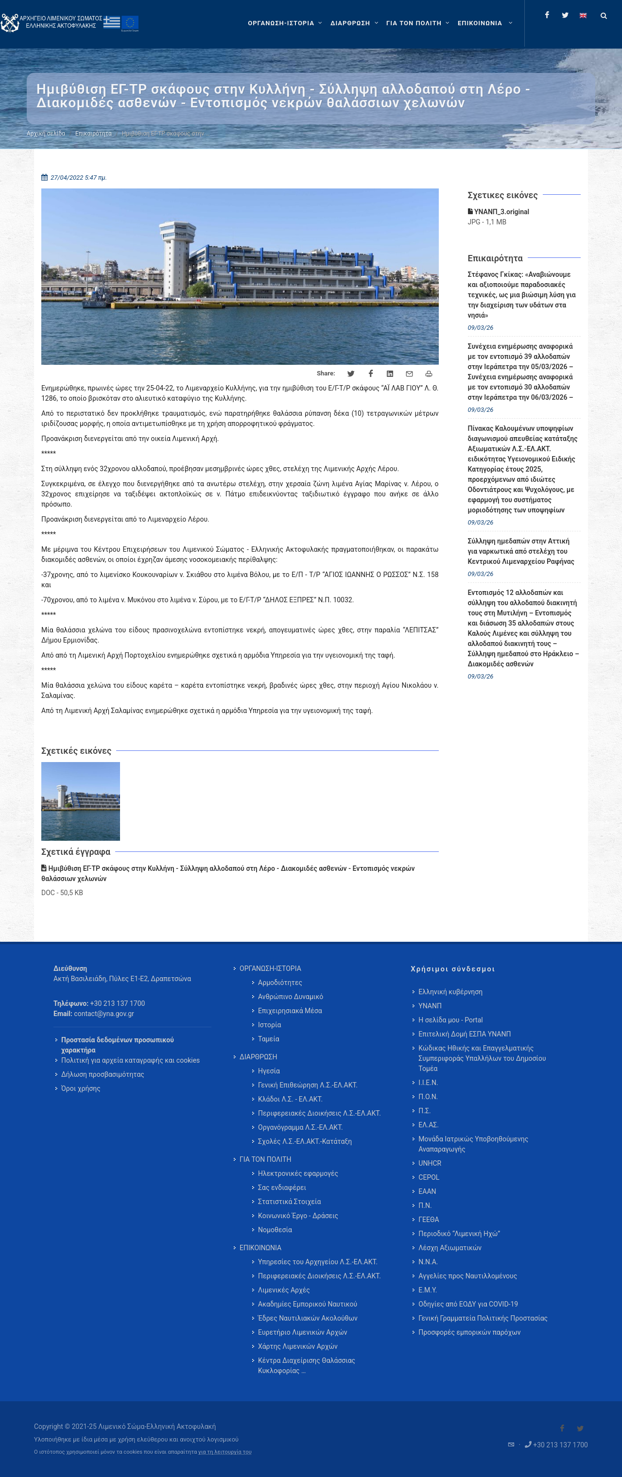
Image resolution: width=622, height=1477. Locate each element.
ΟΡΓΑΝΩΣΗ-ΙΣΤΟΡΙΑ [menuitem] (270, 968)
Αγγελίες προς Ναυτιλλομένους (467, 1276)
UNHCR (429, 1163)
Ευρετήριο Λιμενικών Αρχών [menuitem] (302, 1332)
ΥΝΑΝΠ (430, 1006)
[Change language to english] (583, 15)
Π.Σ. (424, 1111)
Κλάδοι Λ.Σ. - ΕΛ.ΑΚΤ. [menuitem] (290, 1099)
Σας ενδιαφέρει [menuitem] (282, 1187)
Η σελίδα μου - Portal (450, 1020)
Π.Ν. (425, 1205)
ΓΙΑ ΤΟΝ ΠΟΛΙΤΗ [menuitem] (265, 1159)
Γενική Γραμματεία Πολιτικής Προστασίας (483, 1318)
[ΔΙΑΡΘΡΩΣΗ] (355, 23)
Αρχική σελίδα (46, 133)
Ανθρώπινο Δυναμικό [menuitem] (290, 997)
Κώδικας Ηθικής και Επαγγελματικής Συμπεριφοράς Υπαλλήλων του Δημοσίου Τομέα (482, 1058)
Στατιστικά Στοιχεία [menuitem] (289, 1201)
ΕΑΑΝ (427, 1191)
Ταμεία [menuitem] (268, 1039)
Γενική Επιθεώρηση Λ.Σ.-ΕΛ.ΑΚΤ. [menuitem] (308, 1085)
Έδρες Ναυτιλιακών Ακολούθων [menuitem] (308, 1318)
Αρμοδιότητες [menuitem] (280, 982)
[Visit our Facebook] (562, 1428)
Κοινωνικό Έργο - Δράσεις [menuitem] (298, 1216)
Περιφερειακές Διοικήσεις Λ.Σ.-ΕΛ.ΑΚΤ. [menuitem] (319, 1113)
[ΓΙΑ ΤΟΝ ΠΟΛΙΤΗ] (419, 23)
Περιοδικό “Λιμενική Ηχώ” (459, 1234)
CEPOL (428, 1177)
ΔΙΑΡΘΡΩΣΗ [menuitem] (258, 1057)
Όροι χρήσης (81, 1088)
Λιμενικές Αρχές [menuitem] (284, 1290)
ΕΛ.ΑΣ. (428, 1125)
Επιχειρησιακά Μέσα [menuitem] (290, 1011)
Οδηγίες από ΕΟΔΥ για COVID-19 (468, 1304)
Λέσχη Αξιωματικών (450, 1248)
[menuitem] (486, 23)
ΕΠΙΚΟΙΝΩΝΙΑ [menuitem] (260, 1248)
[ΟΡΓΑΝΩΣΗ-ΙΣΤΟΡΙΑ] (286, 23)
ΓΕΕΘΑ (428, 1219)
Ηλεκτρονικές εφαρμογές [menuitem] (298, 1173)
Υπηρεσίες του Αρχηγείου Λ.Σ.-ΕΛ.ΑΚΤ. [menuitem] (318, 1262)
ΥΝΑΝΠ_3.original (499, 212)
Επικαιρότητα (93, 133)
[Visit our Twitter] (580, 1428)
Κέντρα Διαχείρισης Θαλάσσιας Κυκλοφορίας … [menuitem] (306, 1366)
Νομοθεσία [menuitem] (275, 1230)
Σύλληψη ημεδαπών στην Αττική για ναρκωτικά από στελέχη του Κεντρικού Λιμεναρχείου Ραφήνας (521, 551)
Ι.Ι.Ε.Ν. (428, 1083)
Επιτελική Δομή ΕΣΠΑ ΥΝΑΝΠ (464, 1034)
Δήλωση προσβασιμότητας (102, 1074)
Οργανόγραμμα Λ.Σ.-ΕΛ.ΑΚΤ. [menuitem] (300, 1127)
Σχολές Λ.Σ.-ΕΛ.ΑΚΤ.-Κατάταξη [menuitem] (305, 1141)
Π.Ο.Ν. (428, 1097)
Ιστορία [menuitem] (269, 1025)
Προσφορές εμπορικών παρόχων (469, 1332)
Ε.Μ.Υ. (427, 1290)
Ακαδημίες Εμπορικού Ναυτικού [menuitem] (307, 1304)
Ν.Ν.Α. (428, 1262)
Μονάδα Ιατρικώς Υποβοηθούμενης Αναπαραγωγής (473, 1144)
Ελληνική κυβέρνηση (450, 992)
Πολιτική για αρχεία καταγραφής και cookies (130, 1060)
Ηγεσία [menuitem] (269, 1071)
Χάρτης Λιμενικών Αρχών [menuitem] (298, 1346)
